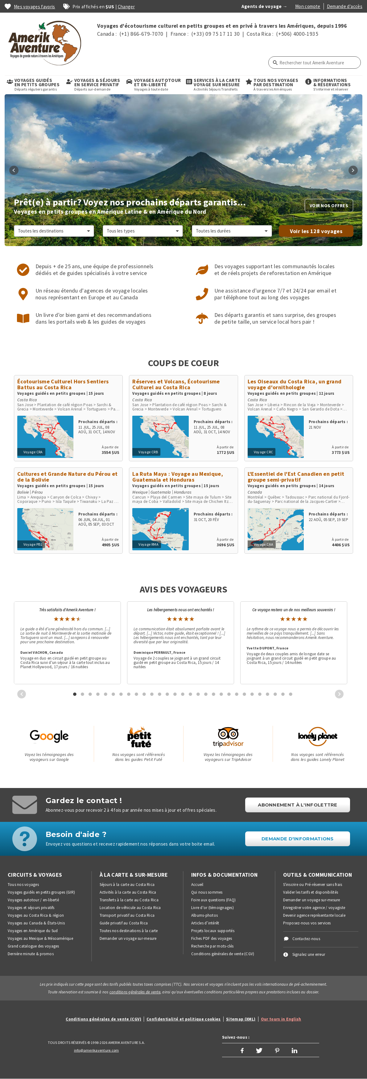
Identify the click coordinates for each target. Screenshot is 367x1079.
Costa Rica (27, 400)
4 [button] (98, 694)
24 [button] (252, 694)
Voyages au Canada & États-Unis (36, 923)
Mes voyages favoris (34, 7)
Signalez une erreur (308, 954)
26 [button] (268, 694)
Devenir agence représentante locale (314, 915)
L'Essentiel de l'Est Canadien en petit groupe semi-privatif (296, 477)
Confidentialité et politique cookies (183, 1019)
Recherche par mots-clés (212, 946)
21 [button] (229, 694)
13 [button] (167, 694)
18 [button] (206, 694)
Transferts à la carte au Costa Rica (129, 900)
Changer (126, 7)
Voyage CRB (148, 452)
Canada (255, 492)
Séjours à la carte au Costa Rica (127, 884)
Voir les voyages (316, 231)
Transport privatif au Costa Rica (127, 915)
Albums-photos (204, 915)
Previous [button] (14, 170)
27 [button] (275, 694)
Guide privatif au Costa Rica (124, 923)
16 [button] (191, 694)
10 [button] (144, 694)
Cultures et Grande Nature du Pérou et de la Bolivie (67, 477)
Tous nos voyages (23, 884)
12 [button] (160, 694)
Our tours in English (281, 1019)
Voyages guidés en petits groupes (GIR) (41, 892)
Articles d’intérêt (205, 923)
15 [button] (183, 694)
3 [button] (90, 694)
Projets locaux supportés (212, 930)
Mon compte (307, 6)
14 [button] (175, 694)
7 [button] (121, 694)
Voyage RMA (148, 544)
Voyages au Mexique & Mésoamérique (40, 938)
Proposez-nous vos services (307, 923)
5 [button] (106, 694)
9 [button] (137, 694)
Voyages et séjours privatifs (31, 907)
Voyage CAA (264, 544)
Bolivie (23, 492)
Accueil (197, 884)
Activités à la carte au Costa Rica (128, 892)
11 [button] (152, 694)
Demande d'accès (344, 6)
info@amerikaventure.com (96, 1050)
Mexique (139, 492)
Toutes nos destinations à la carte (129, 930)
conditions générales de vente (134, 992)
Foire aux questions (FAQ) (213, 900)
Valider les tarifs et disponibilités (310, 892)
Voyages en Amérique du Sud (33, 930)
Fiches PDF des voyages (211, 938)
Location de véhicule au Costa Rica (130, 907)
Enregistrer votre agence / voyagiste (314, 907)
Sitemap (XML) (241, 1019)
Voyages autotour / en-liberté (33, 900)
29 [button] (291, 694)
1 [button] (75, 694)
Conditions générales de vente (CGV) (222, 953)
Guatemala (161, 492)
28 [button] (283, 694)
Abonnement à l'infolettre (297, 805)
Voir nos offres (329, 205)
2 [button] (83, 694)
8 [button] (129, 694)
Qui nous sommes (207, 892)
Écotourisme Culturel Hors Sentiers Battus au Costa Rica (63, 384)
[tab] (72, 694)
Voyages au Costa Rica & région (36, 915)
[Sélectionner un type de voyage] (143, 231)
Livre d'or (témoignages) (212, 907)
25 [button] (260, 694)
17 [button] (198, 694)
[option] (183, 170)
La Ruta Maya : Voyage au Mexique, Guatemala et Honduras (177, 477)
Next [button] (353, 170)
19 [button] (214, 694)
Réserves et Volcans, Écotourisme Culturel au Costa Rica (176, 384)
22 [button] (237, 694)
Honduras (183, 492)
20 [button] (221, 694)
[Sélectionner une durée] (232, 231)
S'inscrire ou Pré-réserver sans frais (312, 884)
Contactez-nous (306, 938)
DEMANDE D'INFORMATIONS (298, 839)
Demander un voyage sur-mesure (128, 938)
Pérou (37, 492)
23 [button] (244, 694)
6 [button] (113, 694)
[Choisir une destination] (54, 231)
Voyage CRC (263, 452)
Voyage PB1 (33, 544)
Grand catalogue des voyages (33, 946)
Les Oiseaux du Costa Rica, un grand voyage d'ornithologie (295, 384)
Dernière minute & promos (31, 953)
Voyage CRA (33, 452)
